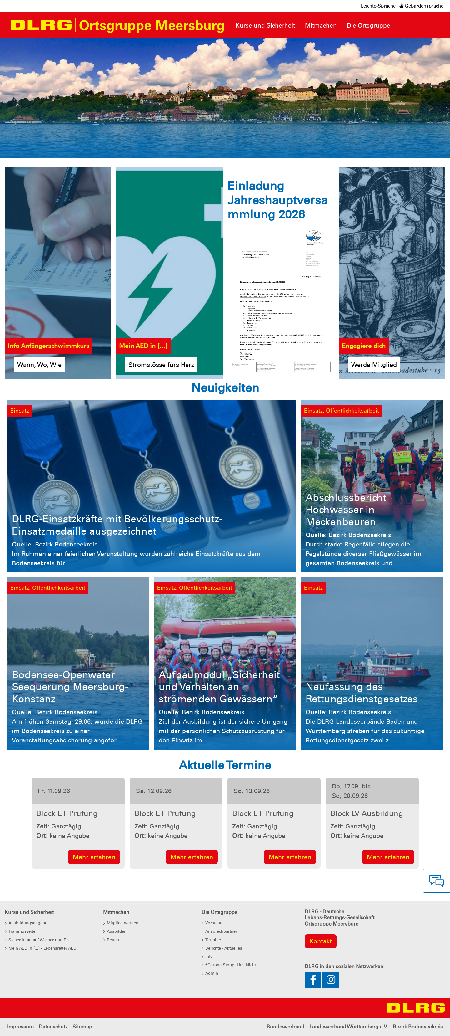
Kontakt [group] (320, 941)
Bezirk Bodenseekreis (418, 1027)
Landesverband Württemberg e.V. (348, 1027)
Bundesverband (285, 1027)
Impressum (20, 1027)
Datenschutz (53, 1027)
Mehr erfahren (94, 857)
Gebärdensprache (421, 6)
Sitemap (82, 1027)
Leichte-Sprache (378, 6)
